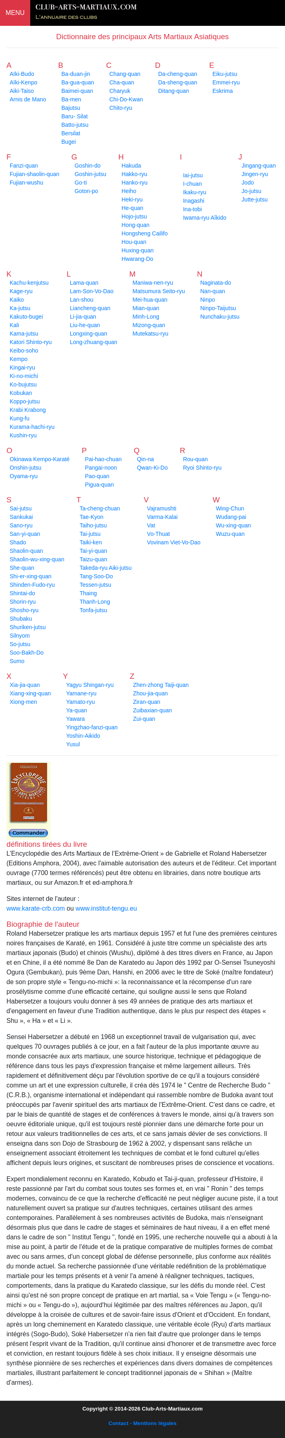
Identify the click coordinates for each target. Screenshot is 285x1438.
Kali (14, 325)
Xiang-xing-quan (30, 693)
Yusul (73, 744)
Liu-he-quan (85, 325)
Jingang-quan (258, 165)
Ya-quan (76, 710)
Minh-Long (146, 316)
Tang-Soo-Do (96, 576)
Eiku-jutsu (224, 74)
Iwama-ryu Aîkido (204, 217)
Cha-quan (121, 82)
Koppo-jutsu (25, 401)
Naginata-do (215, 282)
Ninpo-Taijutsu (218, 308)
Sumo (17, 661)
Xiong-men (23, 702)
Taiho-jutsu (93, 525)
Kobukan (21, 393)
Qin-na (145, 459)
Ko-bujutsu (23, 384)
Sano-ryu (21, 525)
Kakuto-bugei (26, 316)
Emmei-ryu (226, 82)
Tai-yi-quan (93, 551)
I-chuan (192, 184)
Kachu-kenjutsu (29, 282)
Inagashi (193, 200)
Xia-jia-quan (25, 685)
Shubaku (21, 618)
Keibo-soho (24, 350)
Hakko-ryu (135, 174)
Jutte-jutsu (254, 199)
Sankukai (21, 517)
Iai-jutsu (193, 175)
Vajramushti (162, 508)
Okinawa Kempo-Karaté (40, 459)
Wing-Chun (230, 508)
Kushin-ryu (23, 435)
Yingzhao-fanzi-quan (92, 727)
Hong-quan (136, 225)
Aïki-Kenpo (23, 82)
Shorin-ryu (23, 601)
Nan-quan (212, 291)
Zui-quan (144, 719)
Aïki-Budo (22, 74)
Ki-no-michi (24, 376)
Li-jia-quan (83, 316)
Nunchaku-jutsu (219, 316)
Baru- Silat (74, 116)
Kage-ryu (21, 291)
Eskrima (222, 91)
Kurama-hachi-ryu (32, 427)
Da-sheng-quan (177, 82)
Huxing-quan (138, 250)
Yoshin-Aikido (83, 736)
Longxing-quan (88, 333)
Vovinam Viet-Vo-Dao (174, 542)
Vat (151, 525)
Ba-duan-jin (75, 74)
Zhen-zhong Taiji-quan (161, 685)
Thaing (88, 593)
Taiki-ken (90, 542)
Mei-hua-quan (150, 299)
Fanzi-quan (24, 165)
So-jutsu (20, 644)
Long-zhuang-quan (93, 342)
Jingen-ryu (254, 174)
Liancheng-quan (90, 308)
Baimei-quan (77, 91)
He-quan (133, 208)
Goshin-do (88, 165)
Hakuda (131, 165)
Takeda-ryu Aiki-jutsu (105, 568)
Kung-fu (19, 418)
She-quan (22, 568)
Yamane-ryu (81, 693)
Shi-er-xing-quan (31, 576)
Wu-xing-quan (233, 525)
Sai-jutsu (20, 508)
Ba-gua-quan (77, 82)
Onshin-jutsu (26, 467)
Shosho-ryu (24, 610)
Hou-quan (134, 242)
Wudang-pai (231, 517)
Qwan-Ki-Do (152, 467)
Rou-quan (195, 459)
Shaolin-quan (26, 551)
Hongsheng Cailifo (145, 233)
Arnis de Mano (28, 99)
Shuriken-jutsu (28, 627)
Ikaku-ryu (194, 192)
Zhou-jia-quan (150, 693)
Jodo (247, 182)
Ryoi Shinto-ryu (202, 467)
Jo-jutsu (251, 191)
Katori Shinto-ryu (31, 342)
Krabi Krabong (28, 410)
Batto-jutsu (74, 125)
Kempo (18, 359)
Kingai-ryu (22, 367)
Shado (18, 542)
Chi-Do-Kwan (126, 99)
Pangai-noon (101, 467)
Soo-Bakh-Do (27, 652)
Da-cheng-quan (177, 74)
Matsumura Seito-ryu (159, 291)
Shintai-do (22, 593)
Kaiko (17, 299)
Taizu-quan (93, 559)
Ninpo (207, 299)
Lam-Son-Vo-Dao (91, 291)
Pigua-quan (99, 484)
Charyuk (119, 91)
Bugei (68, 142)
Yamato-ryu (80, 702)
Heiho (129, 191)
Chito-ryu (120, 108)
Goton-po (86, 191)
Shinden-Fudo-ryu (32, 584)
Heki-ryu (132, 199)
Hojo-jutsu (134, 216)
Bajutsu (70, 108)
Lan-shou (81, 299)
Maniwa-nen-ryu (153, 282)
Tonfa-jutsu (93, 610)
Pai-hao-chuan (103, 459)
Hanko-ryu (135, 182)
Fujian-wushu (26, 182)
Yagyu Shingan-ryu (90, 685)
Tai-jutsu (89, 534)
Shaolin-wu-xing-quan (37, 559)
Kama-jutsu (24, 333)
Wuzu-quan (230, 534)
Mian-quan (146, 308)
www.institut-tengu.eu (106, 908)
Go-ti (81, 182)
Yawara (75, 719)
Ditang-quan (173, 91)
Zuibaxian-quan (152, 710)
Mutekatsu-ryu (151, 333)
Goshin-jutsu (90, 174)
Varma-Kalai (162, 517)
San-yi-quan (25, 534)
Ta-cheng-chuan (99, 508)
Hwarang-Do (138, 259)
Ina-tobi (192, 209)
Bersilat (70, 133)
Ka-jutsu (20, 308)
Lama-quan (84, 282)
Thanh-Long (94, 601)
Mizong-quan (149, 325)
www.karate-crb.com (35, 908)
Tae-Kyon (91, 517)
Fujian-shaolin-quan (34, 174)
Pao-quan (97, 476)
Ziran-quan (146, 702)
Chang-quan (124, 74)
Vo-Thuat (158, 534)
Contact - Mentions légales (142, 1423)
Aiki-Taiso (22, 91)
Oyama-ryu (23, 476)
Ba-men (71, 99)
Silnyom (20, 635)
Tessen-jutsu (95, 584)
